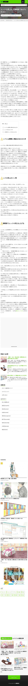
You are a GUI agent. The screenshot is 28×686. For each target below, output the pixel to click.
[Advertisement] (14, 42)
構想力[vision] (5, 429)
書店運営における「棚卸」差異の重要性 (9, 478)
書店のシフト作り (19, 310)
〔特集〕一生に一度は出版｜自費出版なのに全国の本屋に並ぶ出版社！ (7, 653)
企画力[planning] (5, 426)
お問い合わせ (4, 395)
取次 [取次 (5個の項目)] (23, 592)
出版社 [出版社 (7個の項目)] (19, 592)
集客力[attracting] (5, 422)
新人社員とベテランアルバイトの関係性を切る (10, 498)
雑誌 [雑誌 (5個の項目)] (23, 595)
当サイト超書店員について (7, 388)
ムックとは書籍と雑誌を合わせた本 (9, 127)
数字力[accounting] (5, 419)
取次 (13, 15)
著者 (6, 649)
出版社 (3, 649)
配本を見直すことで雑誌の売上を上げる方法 (16, 375)
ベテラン (18, 15)
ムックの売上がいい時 (7, 130)
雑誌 (21, 665)
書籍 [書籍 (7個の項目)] (16, 595)
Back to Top (14, 677)
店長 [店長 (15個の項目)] (2, 595)
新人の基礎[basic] (5, 402)
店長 (15, 15)
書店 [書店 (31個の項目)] (13, 595)
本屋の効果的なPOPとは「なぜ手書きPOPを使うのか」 (7, 670)
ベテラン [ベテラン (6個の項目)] (14, 592)
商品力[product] (5, 15)
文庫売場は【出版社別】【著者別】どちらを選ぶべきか (12, 518)
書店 (11, 15)
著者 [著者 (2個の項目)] (19, 595)
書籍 (5, 665)
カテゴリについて (5, 391)
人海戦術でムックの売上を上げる (9, 132)
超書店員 (17, 683)
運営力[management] (6, 415)
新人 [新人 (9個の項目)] (9, 595)
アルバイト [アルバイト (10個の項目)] (3, 592)
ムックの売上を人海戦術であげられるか (20, 652)
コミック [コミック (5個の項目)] (9, 592)
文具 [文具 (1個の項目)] (6, 595)
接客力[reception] (5, 405)
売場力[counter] (5, 412)
